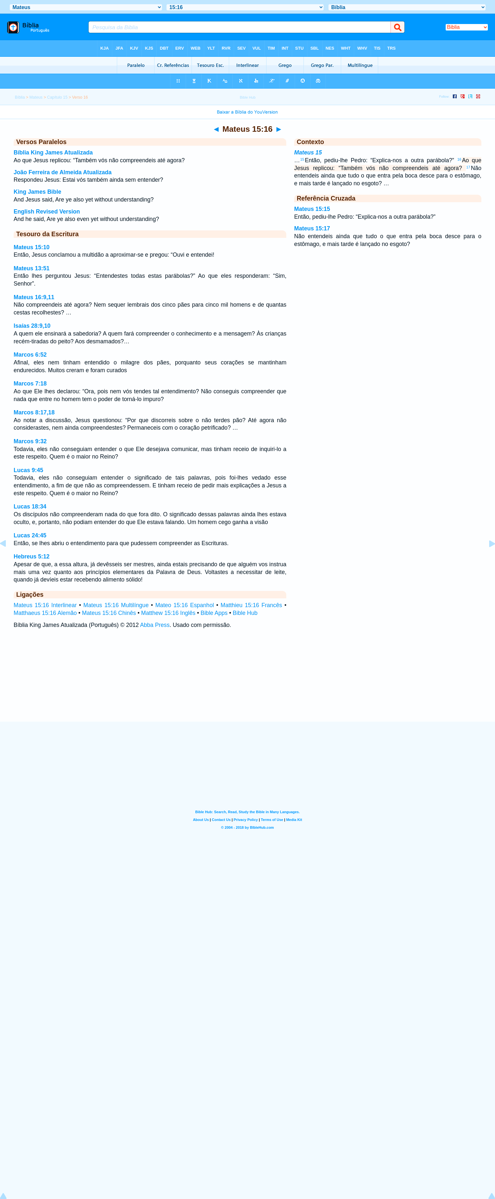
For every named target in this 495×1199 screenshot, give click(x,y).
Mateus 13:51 (32, 268)
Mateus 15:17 (312, 228)
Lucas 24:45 (30, 535)
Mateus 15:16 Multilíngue (116, 605)
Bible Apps (214, 613)
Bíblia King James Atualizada (53, 152)
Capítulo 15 (57, 97)
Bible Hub (245, 613)
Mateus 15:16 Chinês (109, 613)
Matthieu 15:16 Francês (251, 605)
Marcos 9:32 (30, 441)
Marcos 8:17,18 (34, 412)
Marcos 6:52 (30, 354)
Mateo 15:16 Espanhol (184, 605)
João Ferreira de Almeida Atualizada (63, 172)
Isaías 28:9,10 (32, 326)
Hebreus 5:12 (32, 556)
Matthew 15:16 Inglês (168, 613)
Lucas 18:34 (30, 506)
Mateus (36, 97)
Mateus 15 (308, 152)
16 (459, 159)
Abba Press (155, 625)
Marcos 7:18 (30, 383)
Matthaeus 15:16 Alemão (45, 613)
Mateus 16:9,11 (34, 297)
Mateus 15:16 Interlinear (45, 605)
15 (302, 159)
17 (468, 167)
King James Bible (37, 192)
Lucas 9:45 (28, 470)
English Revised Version (47, 211)
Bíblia (20, 97)
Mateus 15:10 (32, 247)
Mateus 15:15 (312, 209)
